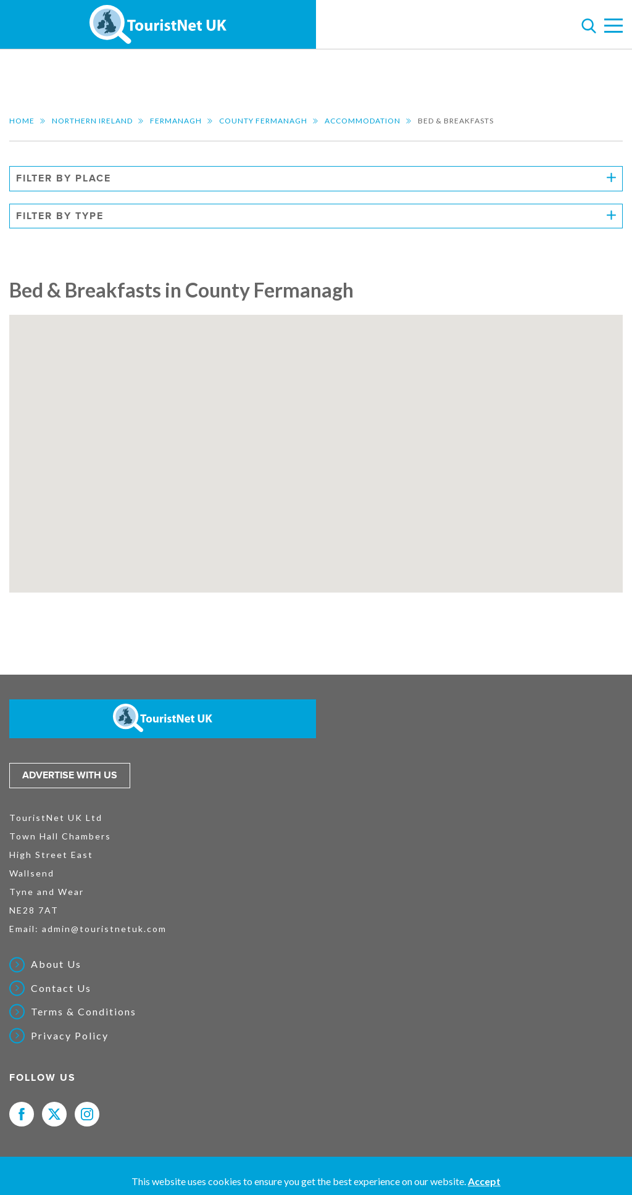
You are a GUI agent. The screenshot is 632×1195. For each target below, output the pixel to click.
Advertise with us (69, 775)
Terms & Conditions (83, 1011)
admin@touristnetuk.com (104, 928)
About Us (56, 964)
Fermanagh (176, 120)
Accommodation (363, 120)
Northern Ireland (92, 120)
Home (22, 120)
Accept (484, 1181)
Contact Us (61, 988)
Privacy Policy (70, 1035)
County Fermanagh (263, 120)
